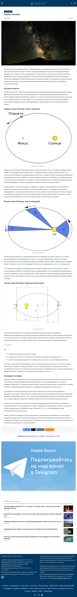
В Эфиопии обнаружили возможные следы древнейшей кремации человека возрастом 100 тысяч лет (33, 521)
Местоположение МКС (67, 586)
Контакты (6, 586)
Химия (40, 591)
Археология (62, 588)
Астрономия (25, 586)
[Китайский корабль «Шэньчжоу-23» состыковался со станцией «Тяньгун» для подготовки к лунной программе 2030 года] (68, 508)
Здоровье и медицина (21, 588)
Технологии (33, 586)
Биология (70, 588)
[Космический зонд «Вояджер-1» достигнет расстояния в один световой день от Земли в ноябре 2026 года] (68, 516)
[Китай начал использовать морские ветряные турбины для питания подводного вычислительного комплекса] (68, 539)
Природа (34, 591)
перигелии (20, 264)
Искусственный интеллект (37, 588)
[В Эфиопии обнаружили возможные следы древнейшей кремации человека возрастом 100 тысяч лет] (68, 524)
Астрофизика (8, 588)
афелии (56, 264)
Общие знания (54, 586)
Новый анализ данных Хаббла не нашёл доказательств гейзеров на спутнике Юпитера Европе (31, 529)
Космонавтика (15, 586)
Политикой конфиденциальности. (61, 578)
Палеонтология (52, 588)
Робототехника (43, 586)
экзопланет (44, 408)
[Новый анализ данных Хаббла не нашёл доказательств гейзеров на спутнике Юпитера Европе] (68, 531)
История (27, 591)
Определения (8, 11)
